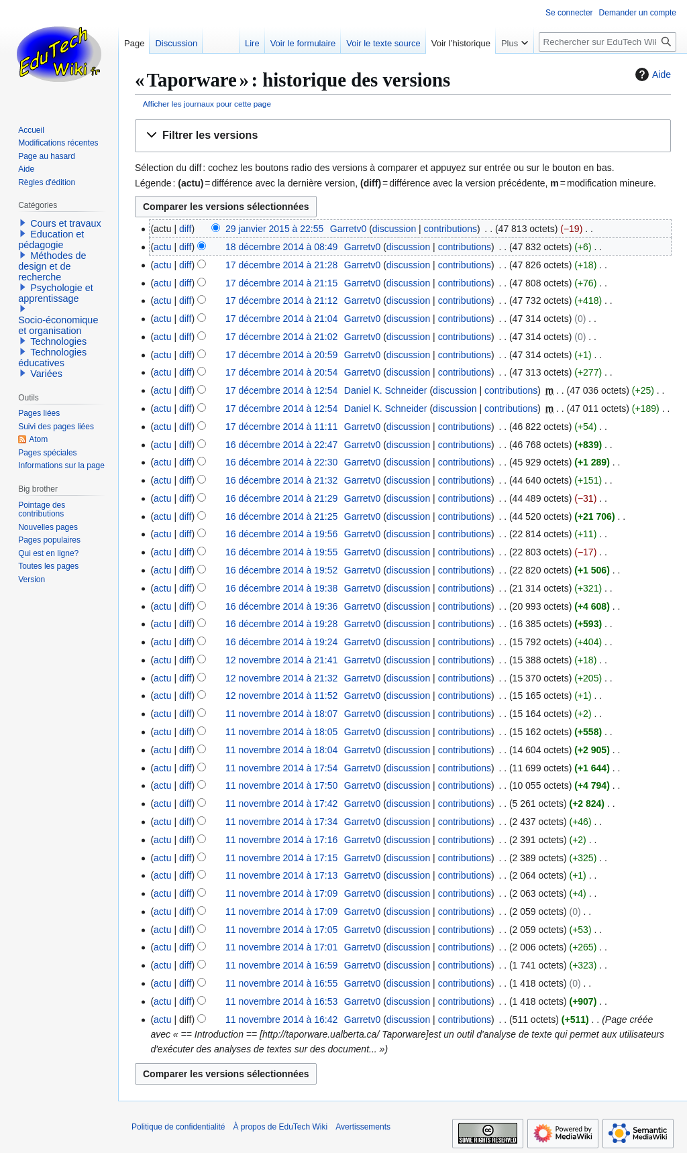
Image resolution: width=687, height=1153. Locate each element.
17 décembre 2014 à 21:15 (281, 283)
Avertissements (362, 1127)
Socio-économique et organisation (58, 325)
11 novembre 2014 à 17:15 (281, 858)
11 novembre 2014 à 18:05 (281, 731)
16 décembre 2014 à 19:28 (281, 623)
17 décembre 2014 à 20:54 (281, 372)
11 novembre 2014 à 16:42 (281, 1019)
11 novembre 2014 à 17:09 (281, 893)
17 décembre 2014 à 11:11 (281, 426)
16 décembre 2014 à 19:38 (281, 588)
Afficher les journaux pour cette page (207, 103)
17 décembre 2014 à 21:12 (281, 300)
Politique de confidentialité (178, 1127)
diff (185, 228)
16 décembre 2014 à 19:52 (281, 570)
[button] (402, 136)
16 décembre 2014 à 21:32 (281, 480)
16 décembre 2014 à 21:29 (281, 498)
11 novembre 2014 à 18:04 (281, 750)
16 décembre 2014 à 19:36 (281, 606)
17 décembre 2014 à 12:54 (281, 390)
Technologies (58, 341)
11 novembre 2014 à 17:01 (281, 947)
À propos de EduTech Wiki (280, 1127)
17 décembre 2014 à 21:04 (281, 318)
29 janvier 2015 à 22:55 (274, 228)
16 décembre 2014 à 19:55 (281, 552)
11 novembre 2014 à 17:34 (281, 821)
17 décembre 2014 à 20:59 (281, 354)
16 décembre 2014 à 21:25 (281, 516)
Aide (651, 74)
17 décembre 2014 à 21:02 (281, 336)
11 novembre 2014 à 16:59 (281, 965)
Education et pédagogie (51, 239)
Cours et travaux (65, 223)
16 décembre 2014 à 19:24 (281, 642)
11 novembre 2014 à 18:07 (281, 713)
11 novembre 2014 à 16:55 (281, 983)
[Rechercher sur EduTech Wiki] (607, 42)
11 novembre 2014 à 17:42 (281, 803)
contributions (450, 228)
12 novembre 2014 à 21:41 (281, 660)
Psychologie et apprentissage (55, 293)
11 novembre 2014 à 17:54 (281, 768)
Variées (46, 373)
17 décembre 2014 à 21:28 (281, 265)
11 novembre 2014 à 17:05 (281, 929)
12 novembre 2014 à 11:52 (281, 695)
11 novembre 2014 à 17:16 (281, 839)
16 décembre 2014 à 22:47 (281, 444)
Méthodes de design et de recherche (52, 266)
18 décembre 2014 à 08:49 (281, 246)
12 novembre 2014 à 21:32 (281, 678)
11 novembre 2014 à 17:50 (281, 785)
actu (162, 246)
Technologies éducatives (52, 357)
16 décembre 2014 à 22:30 (281, 462)
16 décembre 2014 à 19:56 (281, 534)
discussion (394, 228)
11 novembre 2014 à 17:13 (281, 875)
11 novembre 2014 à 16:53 (281, 1001)
